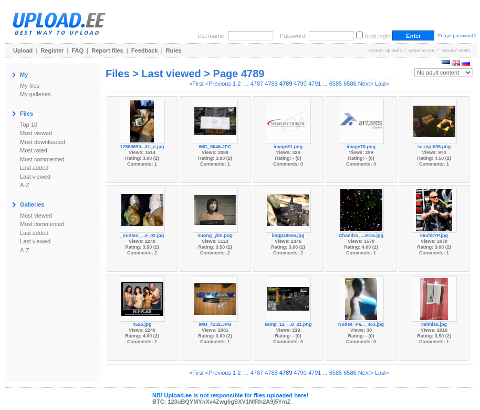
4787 (257, 83)
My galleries (35, 94)
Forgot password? (457, 35)
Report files (107, 50)
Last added (34, 168)
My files (29, 86)
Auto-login (377, 36)
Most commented (42, 159)
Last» (382, 83)
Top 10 (28, 124)
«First (196, 83)
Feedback (144, 50)
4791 (314, 83)
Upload (23, 50)
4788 (271, 83)
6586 (349, 83)
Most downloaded (42, 142)
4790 (300, 83)
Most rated (33, 150)
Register (52, 50)
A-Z (24, 185)
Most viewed (36, 133)
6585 (335, 83)
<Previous (218, 83)
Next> (365, 83)
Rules (174, 50)
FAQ (78, 50)
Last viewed (35, 176)
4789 (285, 83)
